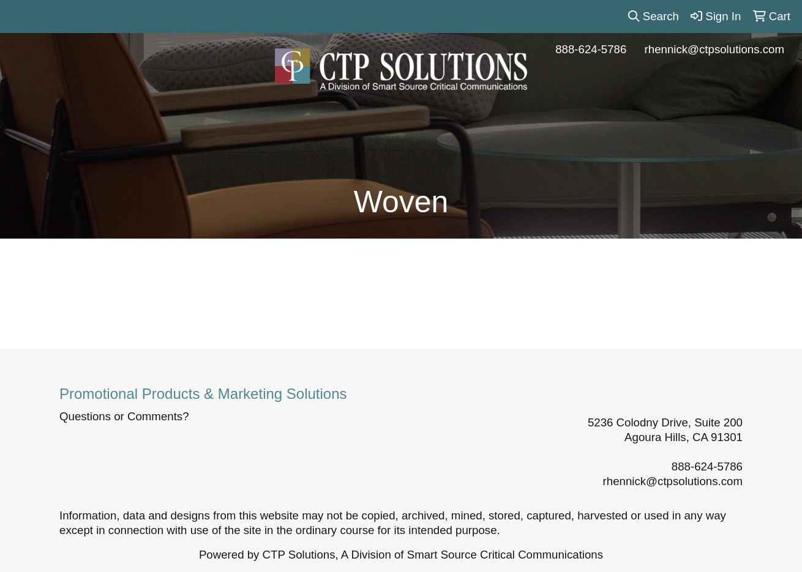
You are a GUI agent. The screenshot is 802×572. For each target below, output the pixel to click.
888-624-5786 (590, 49)
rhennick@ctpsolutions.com (714, 49)
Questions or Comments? (124, 416)
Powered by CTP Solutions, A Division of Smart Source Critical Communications (401, 554)
